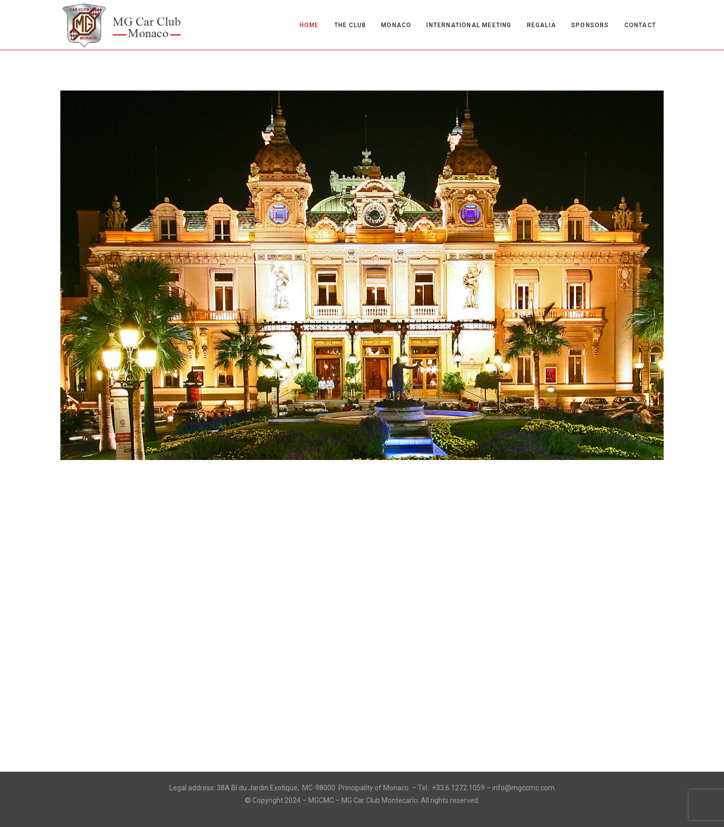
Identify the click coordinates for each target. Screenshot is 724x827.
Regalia (541, 25)
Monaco (396, 25)
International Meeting (468, 25)
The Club (350, 25)
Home (309, 25)
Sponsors (590, 25)
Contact (640, 25)
